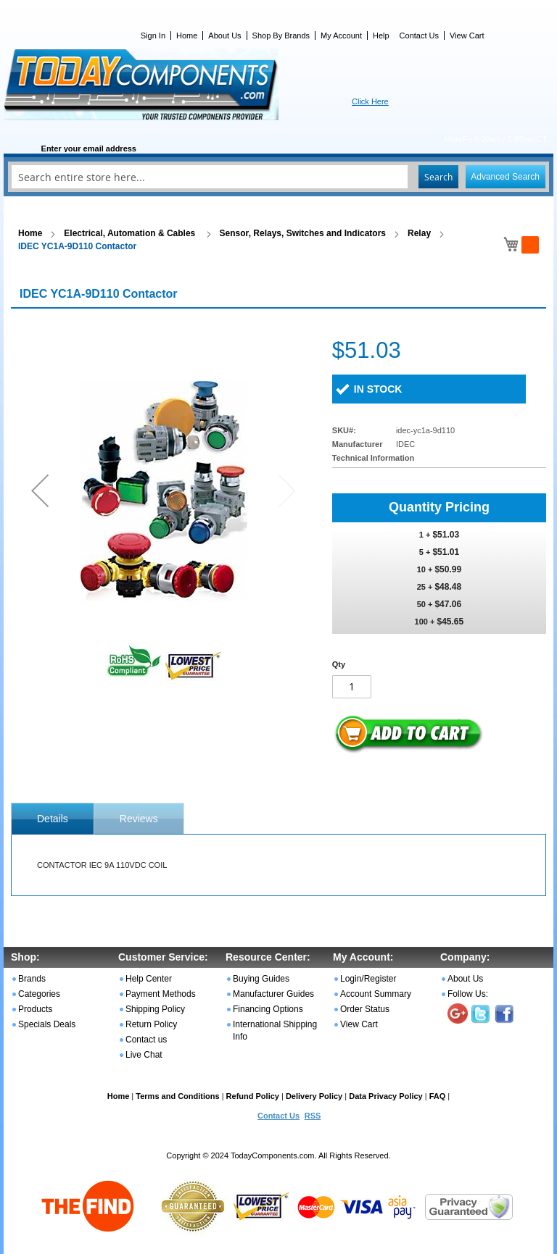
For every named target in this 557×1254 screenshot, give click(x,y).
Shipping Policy (155, 1009)
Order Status (364, 1009)
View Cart (467, 35)
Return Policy (151, 1024)
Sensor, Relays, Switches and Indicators (303, 233)
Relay (419, 233)
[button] (40, 490)
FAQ (437, 1096)
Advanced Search (505, 177)
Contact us (146, 1039)
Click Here (370, 101)
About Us (224, 35)
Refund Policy (252, 1096)
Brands (32, 979)
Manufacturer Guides (273, 994)
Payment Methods (160, 994)
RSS (313, 1115)
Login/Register (368, 979)
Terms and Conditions (177, 1096)
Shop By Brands (281, 35)
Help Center (148, 979)
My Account (341, 35)
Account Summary (375, 994)
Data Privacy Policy (386, 1096)
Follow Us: (467, 994)
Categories (39, 994)
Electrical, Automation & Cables (130, 233)
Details (52, 818)
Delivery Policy (314, 1096)
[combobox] (278, 177)
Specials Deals (46, 1024)
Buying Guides (261, 979)
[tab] (52, 819)
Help (381, 35)
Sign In (153, 35)
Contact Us (419, 35)
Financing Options (268, 1009)
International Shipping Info (275, 1030)
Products (35, 1009)
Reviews (139, 818)
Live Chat (143, 1055)
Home (186, 35)
